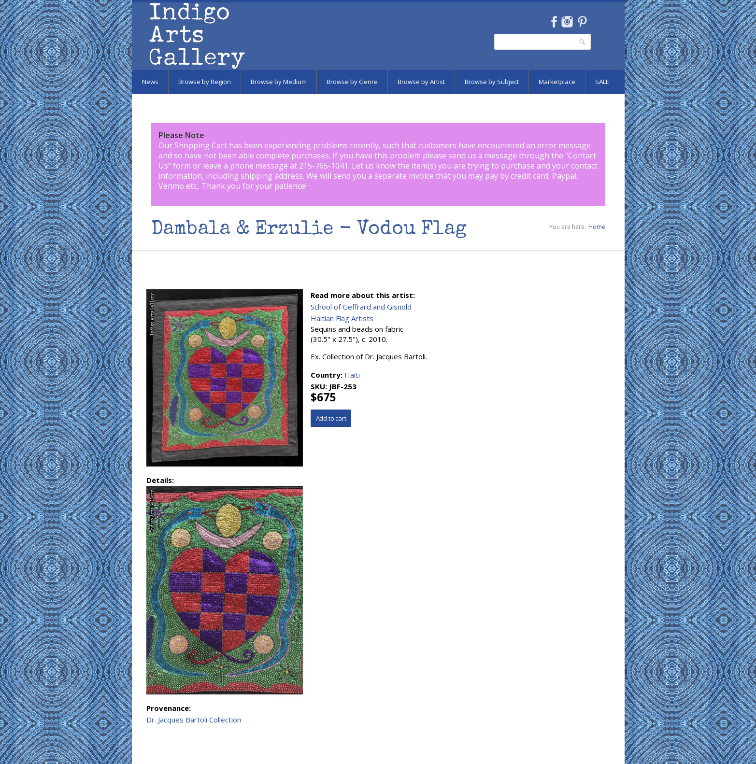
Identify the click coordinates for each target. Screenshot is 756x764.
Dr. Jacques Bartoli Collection (193, 719)
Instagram (567, 22)
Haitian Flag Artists (342, 318)
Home (596, 227)
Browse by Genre (352, 81)
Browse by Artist (421, 81)
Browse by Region (204, 81)
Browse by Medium (279, 81)
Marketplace (557, 81)
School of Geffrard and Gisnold (361, 306)
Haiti (352, 375)
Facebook (554, 22)
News (150, 81)
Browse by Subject (492, 81)
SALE (602, 81)
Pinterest (582, 22)
